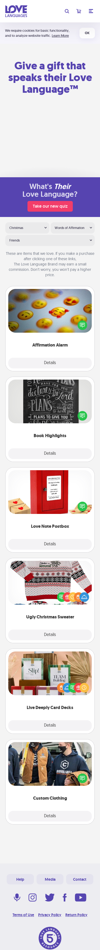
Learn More (60, 35)
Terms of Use (23, 914)
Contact (79, 879)
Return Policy (76, 914)
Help (20, 879)
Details (50, 363)
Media (50, 879)
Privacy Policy (49, 914)
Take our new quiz (50, 206)
